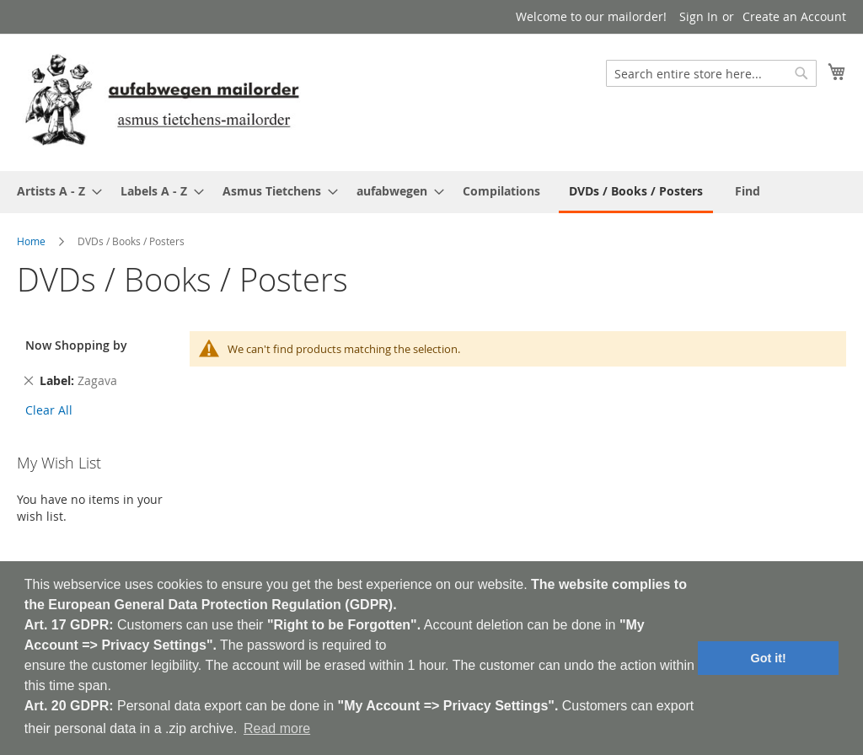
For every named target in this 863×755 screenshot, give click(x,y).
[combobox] (711, 73)
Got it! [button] (768, 658)
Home (31, 241)
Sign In (698, 16)
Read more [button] (277, 728)
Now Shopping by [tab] (76, 345)
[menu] (431, 192)
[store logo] (162, 101)
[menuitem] (54, 191)
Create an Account (794, 16)
